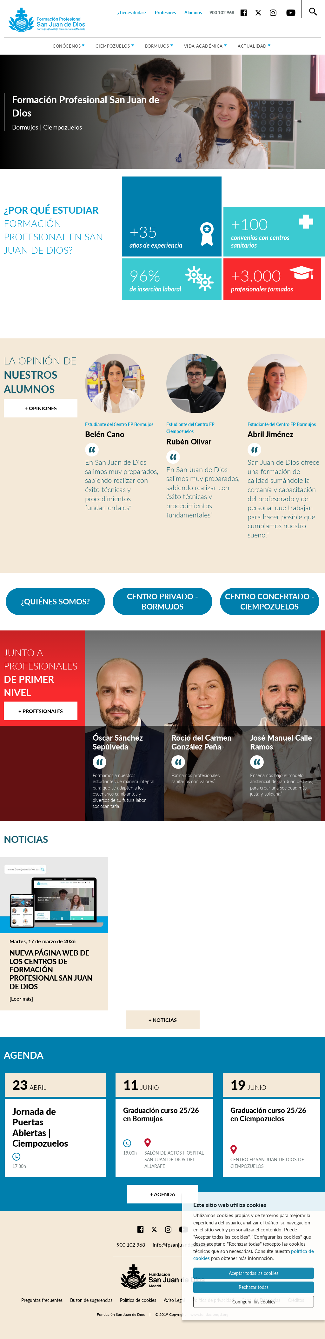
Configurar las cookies (253, 1301)
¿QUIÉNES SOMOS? (55, 601)
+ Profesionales (40, 711)
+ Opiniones (41, 408)
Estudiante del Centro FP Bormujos (119, 424)
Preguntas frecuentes (42, 1300)
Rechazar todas (254, 1287)
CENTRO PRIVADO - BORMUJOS (162, 601)
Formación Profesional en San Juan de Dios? (53, 230)
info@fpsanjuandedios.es (180, 1245)
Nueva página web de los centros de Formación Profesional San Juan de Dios (51, 970)
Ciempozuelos (113, 46)
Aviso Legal (174, 1300)
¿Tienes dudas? (131, 12)
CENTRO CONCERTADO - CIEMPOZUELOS (269, 601)
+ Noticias (163, 1020)
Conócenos (67, 46)
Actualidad (252, 46)
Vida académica (203, 46)
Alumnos (193, 12)
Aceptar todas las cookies (253, 1273)
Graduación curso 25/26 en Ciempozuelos (268, 1114)
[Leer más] (33, 999)
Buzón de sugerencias (91, 1300)
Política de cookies (138, 1300)
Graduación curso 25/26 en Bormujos (161, 1114)
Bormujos (157, 46)
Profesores (165, 12)
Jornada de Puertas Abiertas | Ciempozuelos (40, 1127)
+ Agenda (162, 1194)
